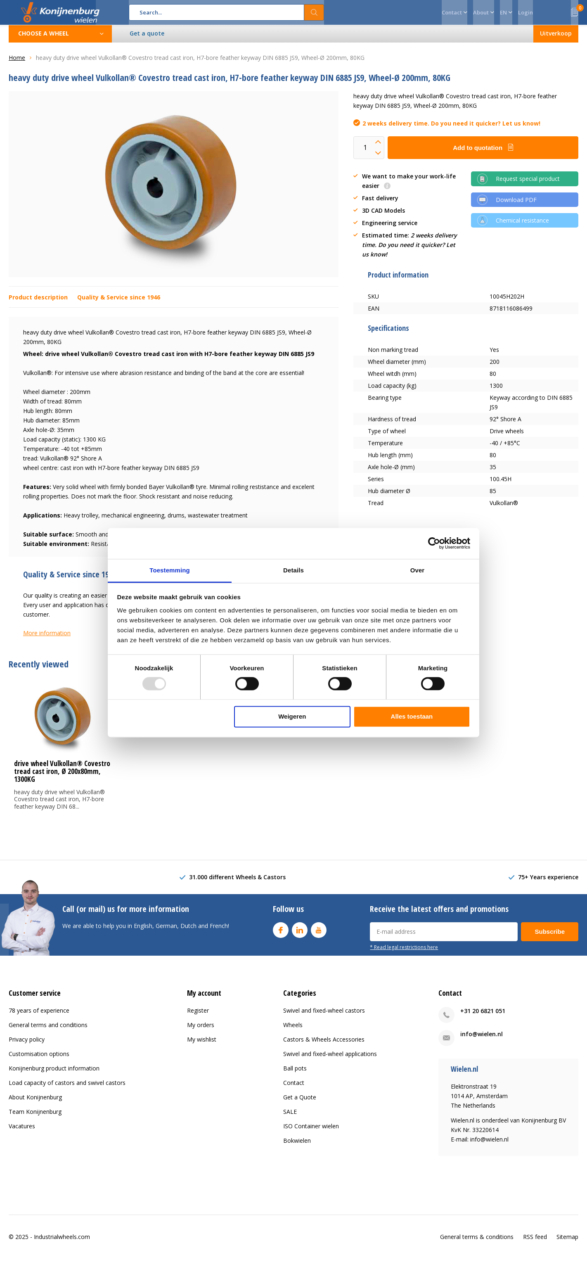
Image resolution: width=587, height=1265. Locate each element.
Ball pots (295, 1074)
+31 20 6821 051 (482, 1017)
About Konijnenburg (35, 1103)
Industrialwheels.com (62, 1243)
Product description (38, 303)
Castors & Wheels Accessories (324, 1045)
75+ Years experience (548, 883)
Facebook (281, 934)
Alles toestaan (412, 716)
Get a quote (147, 39)
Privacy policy (27, 1045)
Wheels (293, 1031)
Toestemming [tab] (169, 570)
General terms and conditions (48, 1031)
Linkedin (300, 934)
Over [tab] (417, 570)
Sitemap (567, 1243)
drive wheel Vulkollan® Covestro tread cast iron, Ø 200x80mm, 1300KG (62, 777)
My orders (200, 1031)
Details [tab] (293, 570)
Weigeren (292, 716)
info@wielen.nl (481, 1040)
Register (198, 1017)
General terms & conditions (477, 1243)
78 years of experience (39, 1017)
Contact (293, 1089)
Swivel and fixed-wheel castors (324, 1017)
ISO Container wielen (311, 1132)
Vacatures (22, 1132)
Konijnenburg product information (54, 1074)
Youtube (319, 934)
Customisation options (39, 1060)
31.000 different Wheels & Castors (237, 883)
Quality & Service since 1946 (118, 303)
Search (314, 12)
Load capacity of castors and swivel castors (67, 1089)
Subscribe (550, 937)
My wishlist (201, 1045)
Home (17, 64)
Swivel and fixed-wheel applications (330, 1060)
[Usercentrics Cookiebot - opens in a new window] (434, 543)
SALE (290, 1118)
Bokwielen (297, 1147)
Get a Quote (299, 1103)
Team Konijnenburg (35, 1118)
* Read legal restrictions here (404, 953)
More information (47, 639)
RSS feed (535, 1243)
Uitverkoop (555, 39)
